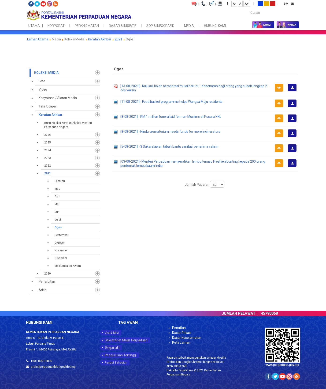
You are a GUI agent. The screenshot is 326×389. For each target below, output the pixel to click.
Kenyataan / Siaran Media (58, 98)
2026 (47, 134)
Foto (42, 81)
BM (286, 3)
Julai (58, 219)
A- (234, 3)
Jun (57, 212)
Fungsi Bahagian (116, 362)
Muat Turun (293, 121)
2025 (47, 142)
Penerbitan (47, 281)
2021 (118, 39)
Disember (61, 258)
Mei (57, 204)
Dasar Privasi (181, 333)
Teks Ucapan (48, 106)
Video (43, 89)
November (61, 250)
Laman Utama (37, 39)
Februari (60, 181)
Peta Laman (181, 342)
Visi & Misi (112, 332)
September (61, 235)
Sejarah (112, 347)
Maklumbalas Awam (68, 266)
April (57, 196)
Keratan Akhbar (100, 39)
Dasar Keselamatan (186, 337)
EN (292, 3)
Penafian (179, 328)
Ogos (58, 227)
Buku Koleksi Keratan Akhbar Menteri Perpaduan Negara (68, 125)
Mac (57, 188)
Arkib (42, 290)
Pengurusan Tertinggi (121, 355)
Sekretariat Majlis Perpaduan (126, 340)
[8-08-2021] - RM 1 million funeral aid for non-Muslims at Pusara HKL (170, 116)
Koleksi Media (46, 73)
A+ (246, 3)
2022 (47, 165)
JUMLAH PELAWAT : (246, 313)
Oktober (60, 242)
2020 (47, 273)
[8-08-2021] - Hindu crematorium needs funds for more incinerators (170, 131)
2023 (47, 158)
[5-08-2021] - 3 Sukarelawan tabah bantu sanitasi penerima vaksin (169, 146)
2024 (47, 150)
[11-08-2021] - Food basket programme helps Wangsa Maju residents (171, 101)
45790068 (275, 313)
